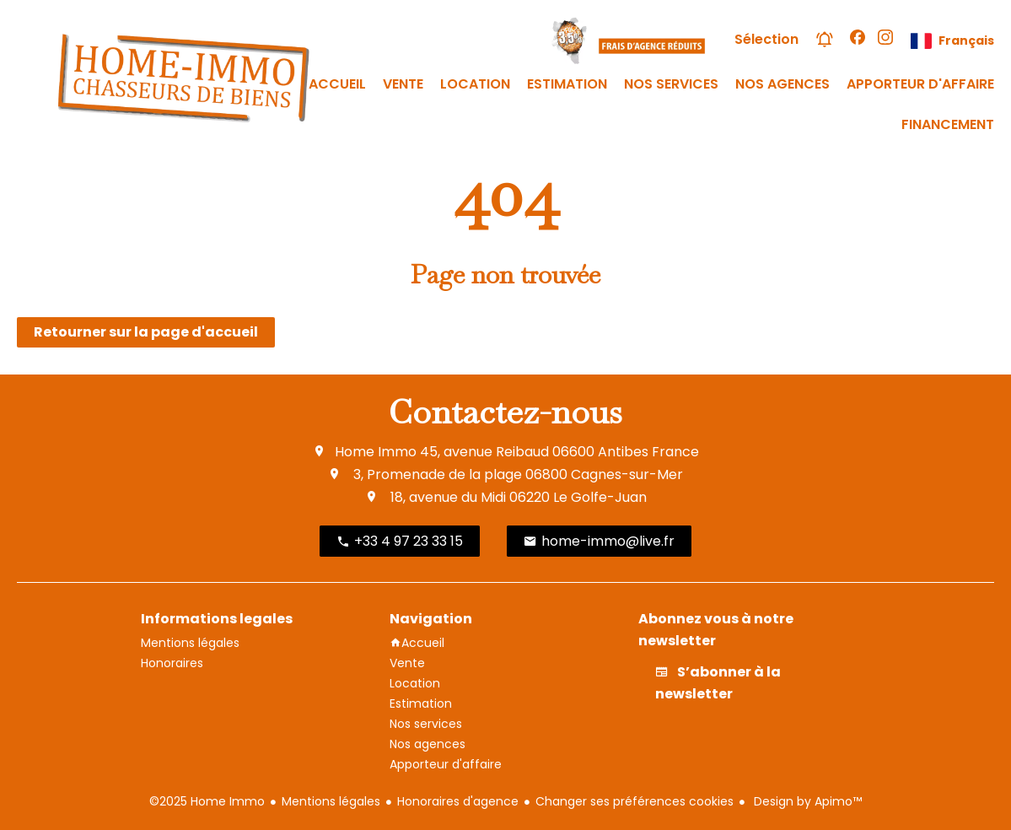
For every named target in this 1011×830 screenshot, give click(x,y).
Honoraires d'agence (458, 801)
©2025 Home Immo (207, 801)
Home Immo (376, 451)
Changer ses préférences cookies (634, 801)
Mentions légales (331, 801)
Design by (806, 801)
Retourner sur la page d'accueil (146, 332)
